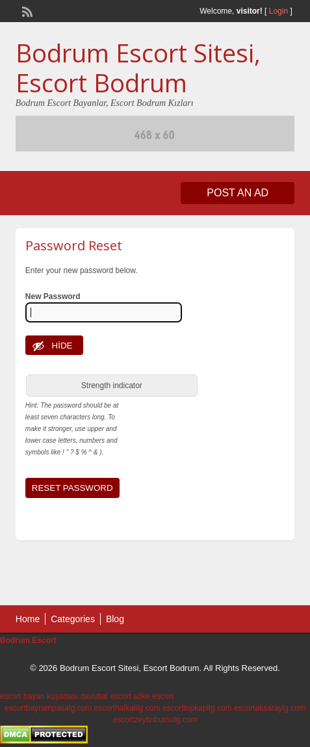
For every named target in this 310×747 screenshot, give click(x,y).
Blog (115, 619)
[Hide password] (54, 345)
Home (28, 619)
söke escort (153, 696)
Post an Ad (237, 192)
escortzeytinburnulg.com (154, 719)
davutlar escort (105, 696)
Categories (73, 619)
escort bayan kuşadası (39, 696)
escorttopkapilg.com (197, 708)
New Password (53, 296)
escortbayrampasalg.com (48, 708)
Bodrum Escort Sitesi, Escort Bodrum (138, 67)
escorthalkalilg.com (127, 708)
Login (278, 11)
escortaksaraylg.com (269, 708)
